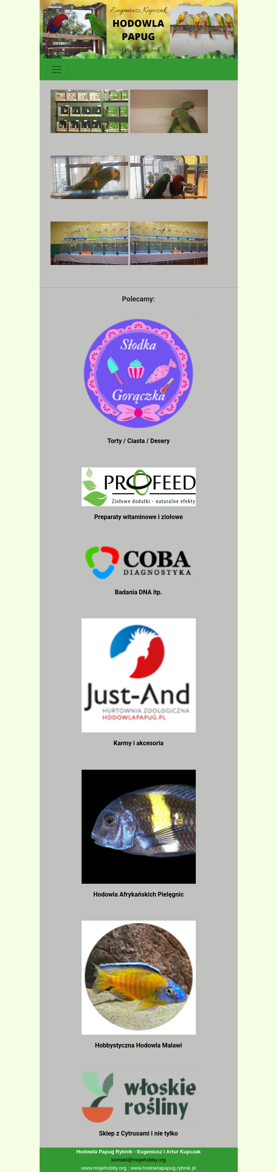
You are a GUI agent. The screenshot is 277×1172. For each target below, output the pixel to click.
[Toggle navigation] (57, 69)
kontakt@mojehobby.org (138, 1160)
